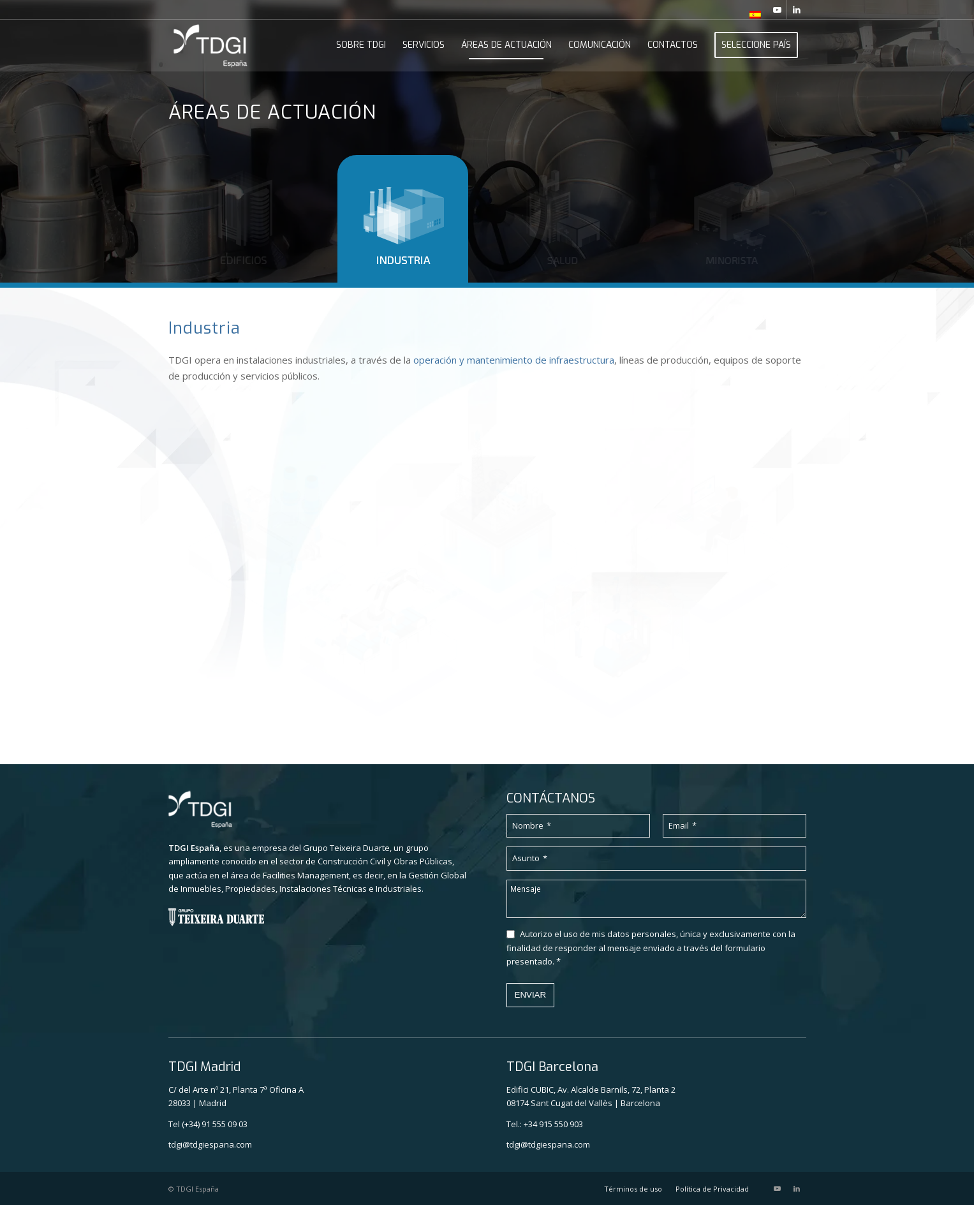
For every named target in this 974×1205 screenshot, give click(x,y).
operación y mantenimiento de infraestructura (513, 359)
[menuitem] (752, 14)
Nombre (531, 825)
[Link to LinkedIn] (796, 9)
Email (682, 825)
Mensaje (525, 888)
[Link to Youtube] (777, 9)
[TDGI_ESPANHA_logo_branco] (210, 45)
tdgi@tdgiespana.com (210, 1144)
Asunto (529, 858)
